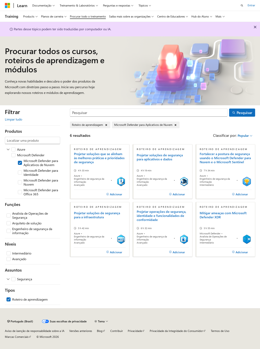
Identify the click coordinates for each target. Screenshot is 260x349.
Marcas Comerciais (16, 337)
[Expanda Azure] (8, 149)
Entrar (251, 5)
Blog (99, 331)
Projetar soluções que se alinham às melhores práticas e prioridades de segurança (99, 158)
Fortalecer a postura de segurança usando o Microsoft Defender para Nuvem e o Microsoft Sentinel (225, 158)
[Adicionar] (114, 194)
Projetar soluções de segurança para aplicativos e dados (160, 157)
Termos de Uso (220, 331)
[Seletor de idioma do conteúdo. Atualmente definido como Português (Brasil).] (20, 321)
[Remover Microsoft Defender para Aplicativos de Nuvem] (146, 125)
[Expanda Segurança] (8, 279)
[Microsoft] (7, 5)
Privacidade (135, 331)
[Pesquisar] (149, 113)
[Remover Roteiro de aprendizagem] (90, 125)
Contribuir (116, 331)
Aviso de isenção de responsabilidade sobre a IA (34, 331)
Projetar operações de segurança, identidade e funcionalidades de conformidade (161, 216)
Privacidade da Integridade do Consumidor (176, 331)
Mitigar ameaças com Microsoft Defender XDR (223, 215)
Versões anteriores (80, 331)
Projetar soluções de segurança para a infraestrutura (97, 215)
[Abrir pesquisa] (242, 5)
